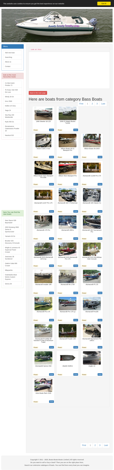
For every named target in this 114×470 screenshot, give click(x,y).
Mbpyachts (9, 270)
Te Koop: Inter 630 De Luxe (11, 91)
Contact (7, 66)
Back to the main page (38, 93)
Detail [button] (51, 130)
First (81, 104)
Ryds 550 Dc (9, 122)
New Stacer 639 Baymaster (10, 222)
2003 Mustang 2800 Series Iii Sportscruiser (12, 229)
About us (8, 62)
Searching (8, 57)
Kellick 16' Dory (10, 106)
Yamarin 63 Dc (10, 236)
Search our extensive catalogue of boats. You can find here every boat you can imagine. (57, 465)
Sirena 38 (8, 284)
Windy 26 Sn (9, 97)
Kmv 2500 (8, 101)
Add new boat (10, 53)
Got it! (104, 3)
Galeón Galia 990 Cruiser (11, 265)
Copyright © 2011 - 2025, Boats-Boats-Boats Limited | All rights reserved (57, 460)
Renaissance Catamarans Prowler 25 (12, 128)
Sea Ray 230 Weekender (9, 116)
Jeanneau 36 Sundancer (9, 258)
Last (103, 104)
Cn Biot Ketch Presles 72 (10, 84)
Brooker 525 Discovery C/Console (12, 242)
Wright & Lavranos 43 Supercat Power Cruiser (12, 250)
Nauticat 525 (9, 135)
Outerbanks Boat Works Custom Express (11, 277)
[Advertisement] (12, 175)
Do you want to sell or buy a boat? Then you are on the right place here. (57, 462)
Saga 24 (8, 110)
